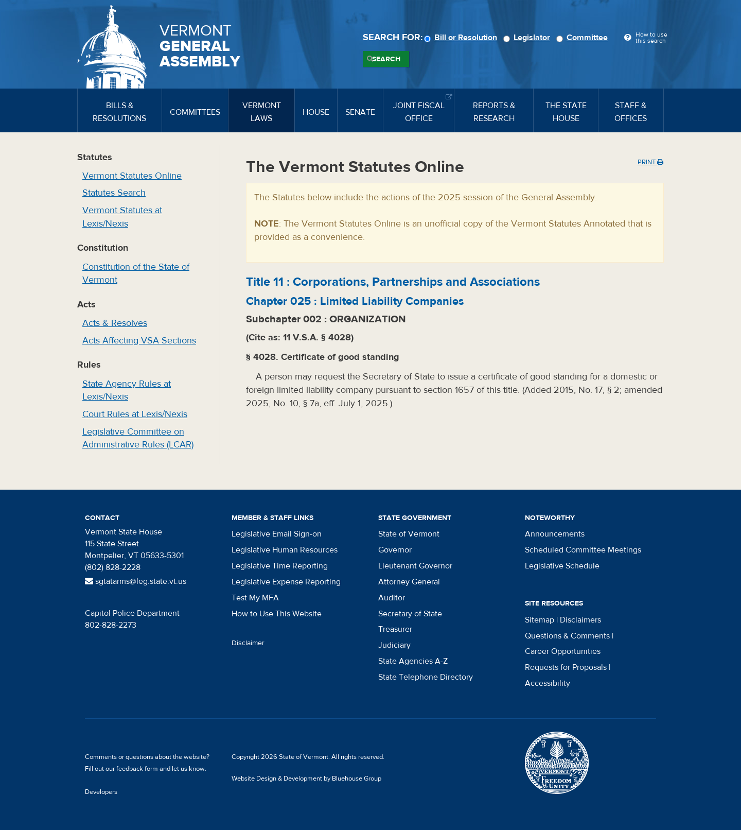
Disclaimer (248, 643)
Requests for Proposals (566, 667)
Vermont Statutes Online (132, 176)
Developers (101, 792)
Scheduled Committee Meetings (583, 550)
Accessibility (547, 683)
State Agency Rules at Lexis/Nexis (126, 390)
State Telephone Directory (425, 677)
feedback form (137, 769)
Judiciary (394, 645)
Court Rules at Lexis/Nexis (134, 414)
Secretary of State (410, 614)
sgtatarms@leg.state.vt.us (135, 581)
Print (650, 162)
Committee (583, 37)
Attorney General (409, 582)
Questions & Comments (567, 636)
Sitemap (539, 620)
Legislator (528, 37)
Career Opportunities (563, 651)
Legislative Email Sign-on (277, 534)
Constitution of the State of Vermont (135, 273)
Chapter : (355, 301)
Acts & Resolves (114, 323)
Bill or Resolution (462, 37)
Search (386, 59)
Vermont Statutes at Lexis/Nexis (122, 217)
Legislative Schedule (562, 566)
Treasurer (395, 629)
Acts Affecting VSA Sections (139, 341)
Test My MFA (255, 598)
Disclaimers (580, 620)
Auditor (391, 598)
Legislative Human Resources (285, 550)
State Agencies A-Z (413, 661)
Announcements (555, 534)
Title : (393, 282)
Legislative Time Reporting (280, 566)
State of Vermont (408, 534)
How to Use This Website (277, 614)
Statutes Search (114, 193)
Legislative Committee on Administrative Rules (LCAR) (137, 438)
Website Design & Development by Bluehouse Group (306, 778)
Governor (395, 550)
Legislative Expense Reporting (286, 582)
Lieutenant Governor (415, 566)
